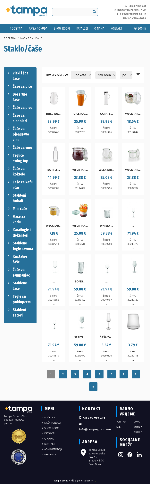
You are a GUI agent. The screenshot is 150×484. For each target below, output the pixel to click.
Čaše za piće (19, 86)
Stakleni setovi (16, 312)
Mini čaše (17, 208)
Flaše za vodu (16, 219)
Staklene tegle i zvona (20, 245)
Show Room (62, 28)
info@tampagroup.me (130, 10)
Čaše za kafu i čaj (20, 184)
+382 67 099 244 (135, 6)
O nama (99, 28)
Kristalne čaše (17, 259)
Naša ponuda (38, 28)
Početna (16, 28)
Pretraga (48, 454)
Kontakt (116, 28)
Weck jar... (133, 114)
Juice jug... (53, 114)
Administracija (51, 449)
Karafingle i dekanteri (19, 232)
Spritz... (80, 337)
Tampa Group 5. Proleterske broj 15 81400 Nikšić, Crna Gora (92, 457)
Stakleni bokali (16, 198)
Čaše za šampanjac (18, 272)
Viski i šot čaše (17, 75)
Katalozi (82, 28)
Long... (80, 281)
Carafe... (106, 114)
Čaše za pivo (19, 107)
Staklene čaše (17, 285)
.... (95, 480)
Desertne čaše (17, 96)
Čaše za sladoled (17, 118)
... (133, 225)
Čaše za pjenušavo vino (18, 134)
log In (140, 28)
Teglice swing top (17, 158)
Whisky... (106, 225)
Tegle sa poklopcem (19, 299)
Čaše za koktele (16, 171)
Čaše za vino (19, 147)
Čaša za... (106, 337)
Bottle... (53, 170)
